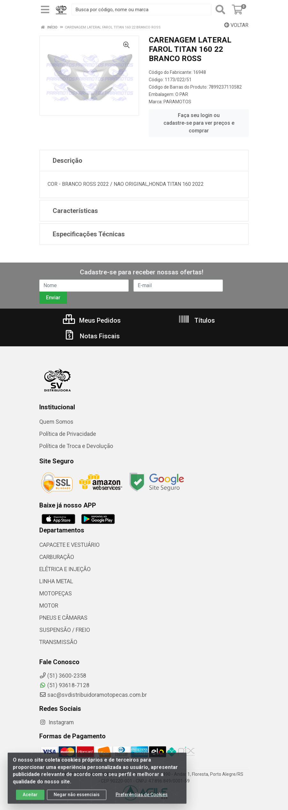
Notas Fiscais (92, 336)
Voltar (236, 25)
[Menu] (45, 9)
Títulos (196, 320)
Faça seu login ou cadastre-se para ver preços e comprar (198, 123)
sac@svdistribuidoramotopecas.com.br (93, 695)
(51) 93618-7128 (64, 685)
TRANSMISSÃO (58, 642)
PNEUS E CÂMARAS (63, 618)
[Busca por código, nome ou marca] (141, 9)
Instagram (56, 722)
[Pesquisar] (220, 9)
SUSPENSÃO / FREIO (64, 630)
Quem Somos (56, 422)
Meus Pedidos (92, 320)
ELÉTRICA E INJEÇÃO (65, 569)
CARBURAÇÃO (56, 557)
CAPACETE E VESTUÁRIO (69, 545)
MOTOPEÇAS (55, 593)
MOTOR (48, 605)
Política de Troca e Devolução (76, 446)
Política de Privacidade (67, 434)
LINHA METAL (56, 581)
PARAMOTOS (177, 101)
